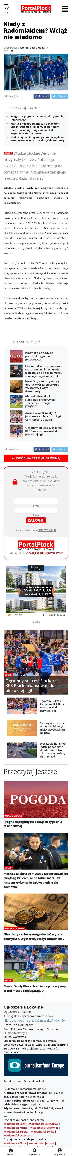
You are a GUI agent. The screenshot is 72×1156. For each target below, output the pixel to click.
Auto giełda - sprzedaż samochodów (28, 1016)
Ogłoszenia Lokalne (17, 1012)
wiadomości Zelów (42, 1131)
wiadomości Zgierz (16, 1131)
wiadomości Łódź (15, 1124)
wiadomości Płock (15, 1143)
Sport (8, 153)
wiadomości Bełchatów (43, 1124)
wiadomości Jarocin (41, 1143)
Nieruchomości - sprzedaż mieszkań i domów (34, 1020)
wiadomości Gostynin (44, 1127)
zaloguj (36, 520)
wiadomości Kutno (15, 1127)
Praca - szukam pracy (18, 1025)
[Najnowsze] (34, 1150)
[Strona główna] (10, 1150)
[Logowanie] (59, 1150)
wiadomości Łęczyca (17, 1135)
